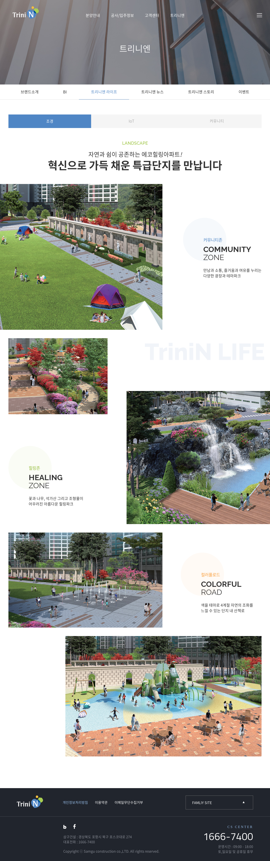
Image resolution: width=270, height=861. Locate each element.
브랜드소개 (30, 92)
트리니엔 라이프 (104, 92)
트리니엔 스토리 (201, 92)
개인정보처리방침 (75, 802)
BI (65, 92)
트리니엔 (177, 15)
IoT (131, 121)
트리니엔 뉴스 (152, 92)
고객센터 (152, 15)
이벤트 (244, 92)
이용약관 (101, 802)
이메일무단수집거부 (129, 802)
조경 (49, 121)
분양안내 (93, 15)
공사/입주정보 (122, 15)
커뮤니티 (217, 121)
